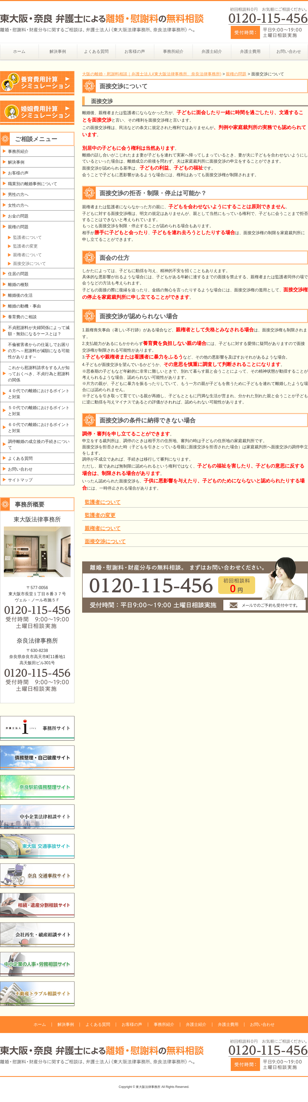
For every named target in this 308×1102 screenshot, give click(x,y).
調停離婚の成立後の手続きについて (39, 444)
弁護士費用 (250, 51)
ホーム (19, 51)
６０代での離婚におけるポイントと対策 (39, 427)
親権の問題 (18, 227)
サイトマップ (20, 480)
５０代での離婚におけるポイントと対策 (39, 410)
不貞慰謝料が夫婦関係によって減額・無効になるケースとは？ (39, 330)
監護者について (103, 502)
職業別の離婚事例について (32, 184)
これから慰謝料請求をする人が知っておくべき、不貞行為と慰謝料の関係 (39, 373)
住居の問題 (18, 274)
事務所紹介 (173, 51)
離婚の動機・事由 (24, 306)
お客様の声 (134, 51)
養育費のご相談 (22, 317)
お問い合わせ (288, 51)
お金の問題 (18, 216)
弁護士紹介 (211, 51)
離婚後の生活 (20, 295)
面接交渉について (105, 541)
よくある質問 (96, 51)
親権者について (103, 528)
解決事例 (58, 51)
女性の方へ (18, 205)
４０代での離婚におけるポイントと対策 (39, 394)
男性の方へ (18, 194)
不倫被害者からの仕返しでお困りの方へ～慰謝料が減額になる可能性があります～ (39, 350)
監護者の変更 (100, 515)
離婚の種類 (18, 284)
